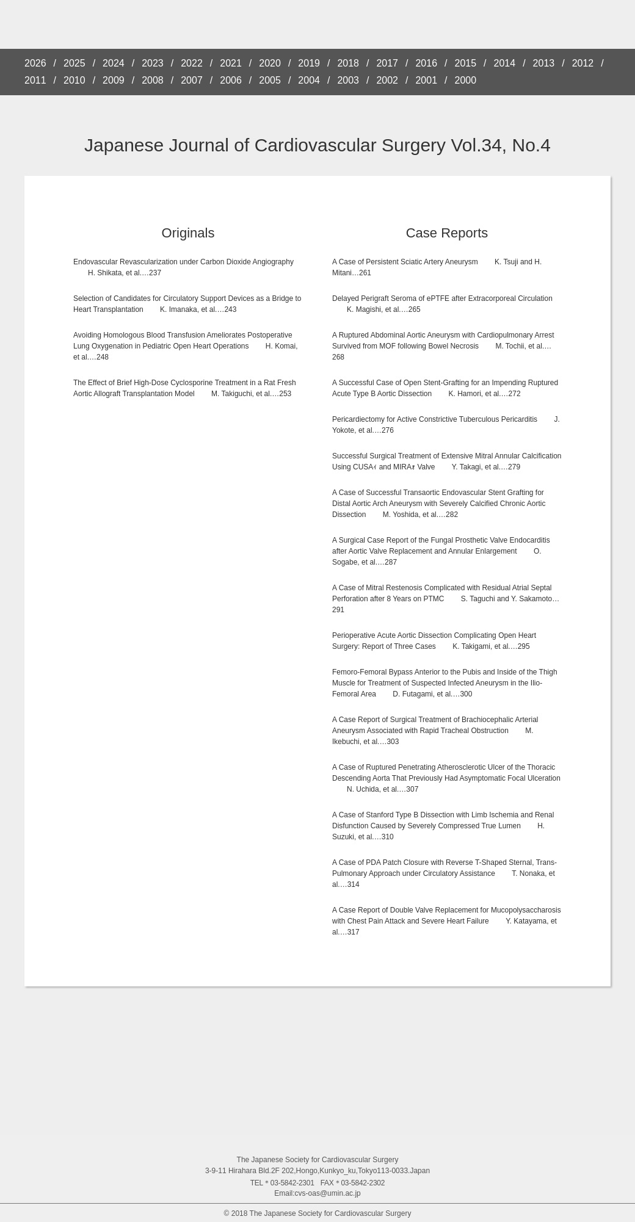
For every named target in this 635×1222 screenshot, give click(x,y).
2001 (426, 80)
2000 (466, 80)
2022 (192, 63)
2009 (114, 80)
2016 (426, 63)
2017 (387, 63)
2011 (35, 80)
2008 (153, 80)
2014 (505, 63)
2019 (309, 63)
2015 (466, 63)
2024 (114, 63)
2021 (231, 63)
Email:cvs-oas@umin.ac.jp (317, 1193)
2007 (192, 80)
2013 (544, 63)
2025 (74, 63)
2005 (270, 80)
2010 (74, 80)
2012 (583, 63)
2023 (153, 63)
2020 (270, 63)
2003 (348, 80)
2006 (231, 80)
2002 (387, 80)
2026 (35, 63)
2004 (309, 80)
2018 (348, 63)
